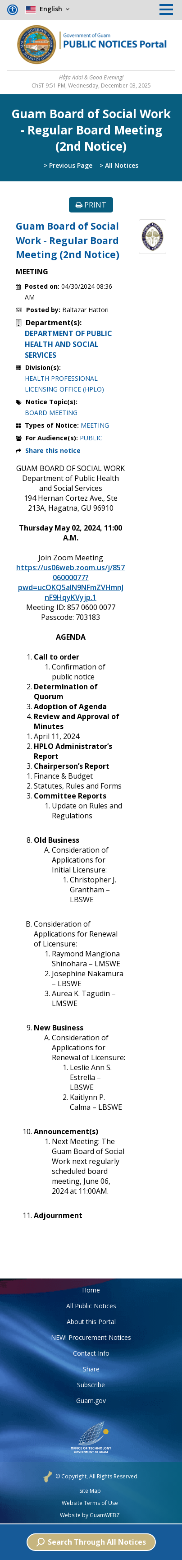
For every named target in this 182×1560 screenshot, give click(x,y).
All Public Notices (91, 1306)
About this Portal (91, 1321)
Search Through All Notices (91, 1542)
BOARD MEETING (51, 412)
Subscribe (91, 1384)
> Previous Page (68, 165)
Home (91, 1290)
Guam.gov (91, 1400)
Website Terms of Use (90, 1503)
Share (91, 1369)
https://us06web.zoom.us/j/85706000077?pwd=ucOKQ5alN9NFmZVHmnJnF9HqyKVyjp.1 (70, 582)
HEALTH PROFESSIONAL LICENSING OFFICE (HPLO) (64, 383)
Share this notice (53, 450)
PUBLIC (91, 438)
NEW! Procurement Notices (91, 1337)
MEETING (95, 425)
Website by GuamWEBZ (90, 1515)
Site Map (90, 1491)
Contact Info (91, 1353)
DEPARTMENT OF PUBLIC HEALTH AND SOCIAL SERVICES (68, 344)
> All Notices (119, 165)
